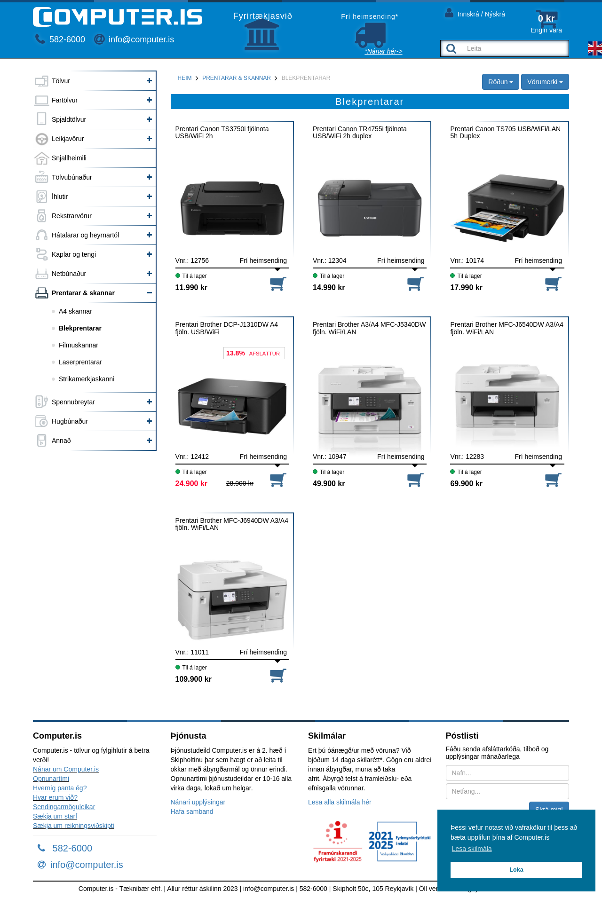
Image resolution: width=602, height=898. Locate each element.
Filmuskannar (78, 345)
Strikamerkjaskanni (86, 379)
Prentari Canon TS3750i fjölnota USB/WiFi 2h (222, 133)
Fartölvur (65, 100)
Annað (61, 440)
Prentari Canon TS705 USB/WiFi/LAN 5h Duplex (505, 133)
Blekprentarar (80, 328)
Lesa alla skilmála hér (340, 802)
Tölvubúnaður (72, 177)
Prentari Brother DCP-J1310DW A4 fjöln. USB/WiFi (226, 328)
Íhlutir (60, 196)
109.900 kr (193, 679)
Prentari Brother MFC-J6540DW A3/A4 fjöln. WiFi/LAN (506, 328)
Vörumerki (545, 82)
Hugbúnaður (70, 421)
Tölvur (61, 81)
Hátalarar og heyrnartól (85, 235)
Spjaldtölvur (69, 119)
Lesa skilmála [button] (472, 848)
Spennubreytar (73, 402)
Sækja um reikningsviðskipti (73, 825)
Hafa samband (192, 811)
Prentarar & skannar (83, 293)
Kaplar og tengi (74, 254)
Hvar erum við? (55, 797)
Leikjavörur (68, 138)
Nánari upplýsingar (198, 802)
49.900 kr (329, 484)
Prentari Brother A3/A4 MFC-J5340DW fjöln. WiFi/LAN (369, 328)
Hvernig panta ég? (60, 788)
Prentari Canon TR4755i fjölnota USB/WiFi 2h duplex (360, 133)
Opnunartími (51, 778)
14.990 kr (329, 287)
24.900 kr (191, 484)
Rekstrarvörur (72, 216)
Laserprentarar (80, 362)
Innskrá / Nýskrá (475, 12)
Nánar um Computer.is (66, 769)
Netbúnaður (69, 273)
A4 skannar (75, 311)
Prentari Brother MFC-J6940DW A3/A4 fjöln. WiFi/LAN (231, 524)
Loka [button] (516, 869)
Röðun (500, 82)
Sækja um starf (55, 816)
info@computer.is (134, 39)
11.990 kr (191, 287)
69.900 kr (466, 484)
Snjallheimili (69, 158)
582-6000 (60, 39)
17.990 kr (466, 287)
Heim (185, 78)
